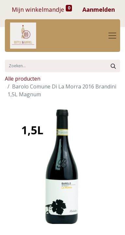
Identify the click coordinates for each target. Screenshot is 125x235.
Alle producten (22, 78)
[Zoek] (113, 66)
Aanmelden (98, 9)
